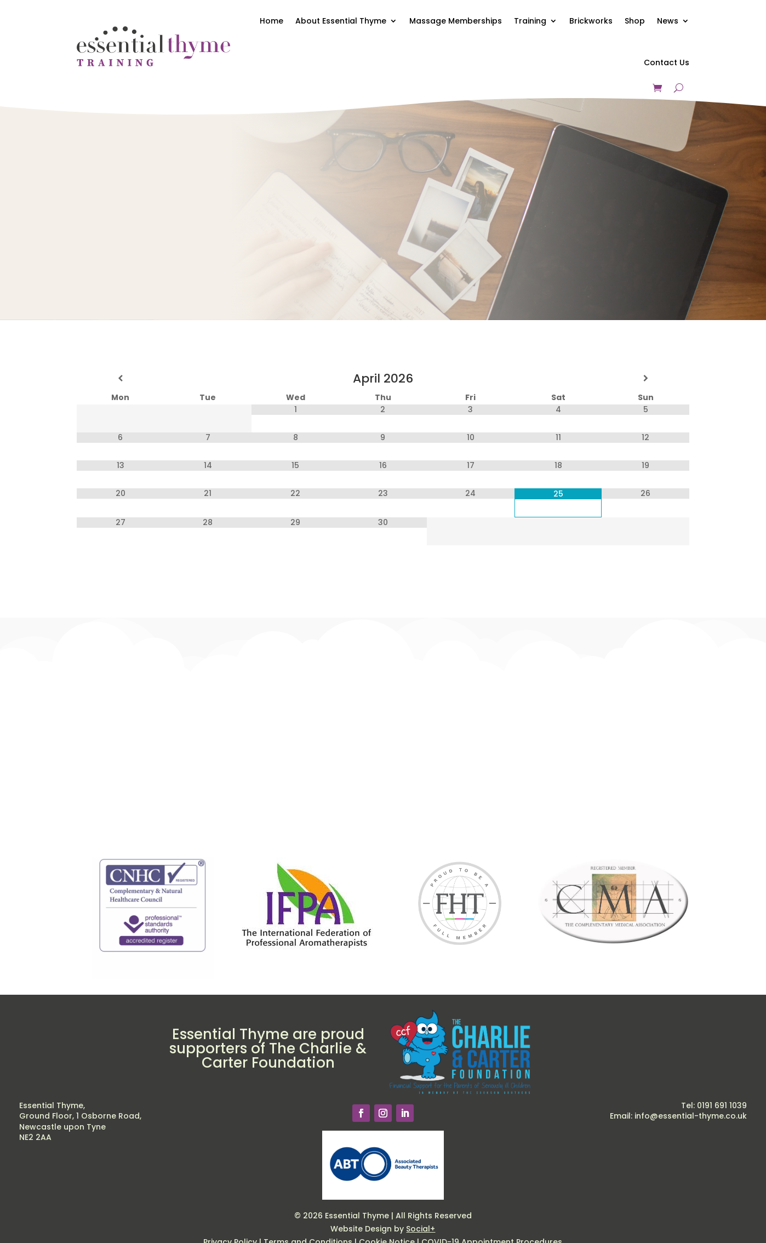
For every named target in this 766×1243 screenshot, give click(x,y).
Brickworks (591, 20)
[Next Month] (645, 378)
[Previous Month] (120, 378)
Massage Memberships (455, 20)
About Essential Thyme (340, 20)
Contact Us (666, 62)
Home (271, 20)
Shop (635, 20)
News (667, 20)
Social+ (420, 1228)
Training (530, 20)
